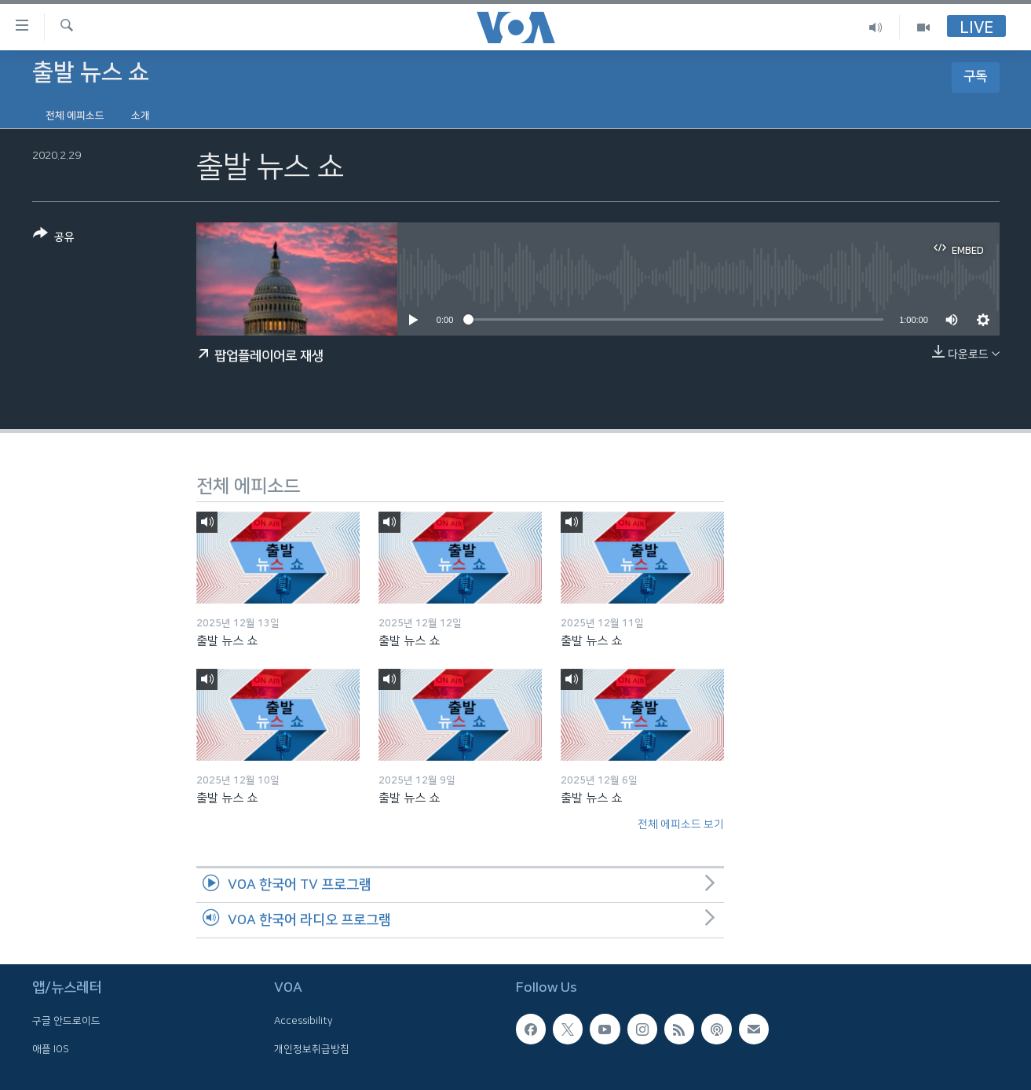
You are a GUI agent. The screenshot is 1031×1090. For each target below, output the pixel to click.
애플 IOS (50, 1048)
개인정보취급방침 (311, 1048)
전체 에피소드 (75, 115)
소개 (140, 115)
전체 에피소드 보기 (681, 824)
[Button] (54, 238)
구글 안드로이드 (66, 1020)
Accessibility (303, 1020)
